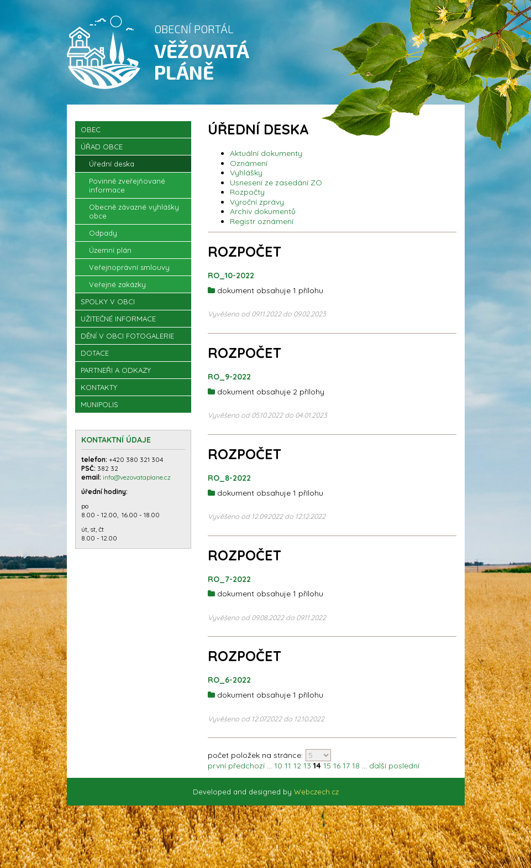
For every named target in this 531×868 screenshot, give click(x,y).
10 (278, 773)
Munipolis (99, 412)
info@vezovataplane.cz (137, 485)
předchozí (246, 773)
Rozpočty (247, 200)
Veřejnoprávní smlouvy (129, 275)
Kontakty (99, 395)
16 (336, 773)
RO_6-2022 (229, 688)
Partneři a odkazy (116, 377)
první (217, 773)
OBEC (91, 137)
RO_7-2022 (229, 586)
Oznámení (248, 171)
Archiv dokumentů (263, 219)
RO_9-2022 (229, 384)
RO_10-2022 (231, 283)
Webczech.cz (316, 798)
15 (327, 773)
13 (307, 773)
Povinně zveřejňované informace (127, 193)
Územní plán (110, 257)
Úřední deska (111, 171)
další (377, 773)
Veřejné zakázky (117, 292)
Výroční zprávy (257, 210)
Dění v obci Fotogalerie (127, 343)
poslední (403, 773)
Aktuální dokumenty (266, 161)
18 (356, 773)
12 (297, 773)
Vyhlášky (246, 180)
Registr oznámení (261, 229)
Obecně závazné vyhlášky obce (134, 219)
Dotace (95, 360)
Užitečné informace (118, 326)
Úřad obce (102, 154)
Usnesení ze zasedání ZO (276, 190)
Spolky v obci (108, 309)
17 (346, 773)
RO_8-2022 (229, 486)
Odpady (103, 240)
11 (288, 773)
